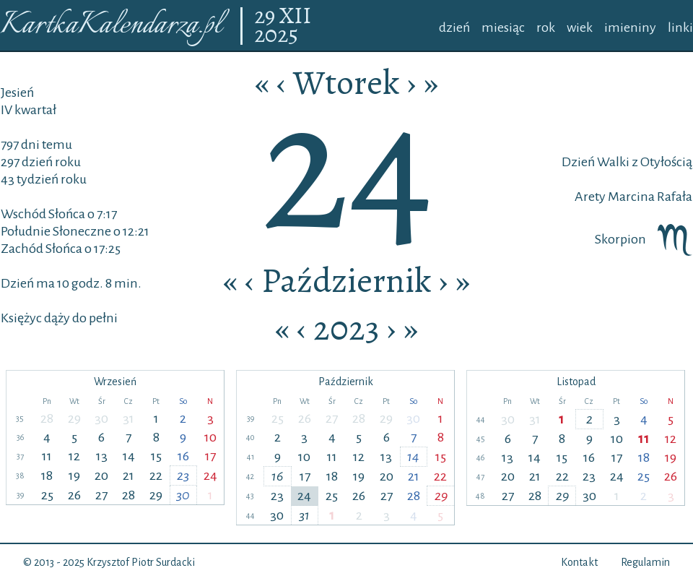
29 (266, 16)
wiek (580, 27)
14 (129, 456)
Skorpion (643, 239)
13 (102, 456)
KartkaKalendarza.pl (111, 25)
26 (74, 495)
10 (210, 437)
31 (128, 418)
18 (47, 475)
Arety (590, 196)
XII (295, 16)
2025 (276, 35)
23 (183, 475)
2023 (346, 328)
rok (545, 27)
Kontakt (579, 562)
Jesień (17, 92)
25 (47, 495)
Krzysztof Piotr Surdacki (141, 562)
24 (210, 475)
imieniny (630, 27)
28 (46, 418)
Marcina (630, 196)
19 (74, 475)
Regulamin (645, 562)
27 (101, 495)
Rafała (673, 196)
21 (128, 475)
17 (210, 456)
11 (47, 456)
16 (183, 456)
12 (74, 456)
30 (101, 418)
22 (155, 475)
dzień (454, 27)
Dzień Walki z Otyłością (627, 162)
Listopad (576, 381)
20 (101, 475)
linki (680, 27)
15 (156, 456)
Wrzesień (115, 381)
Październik (346, 280)
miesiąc (503, 27)
